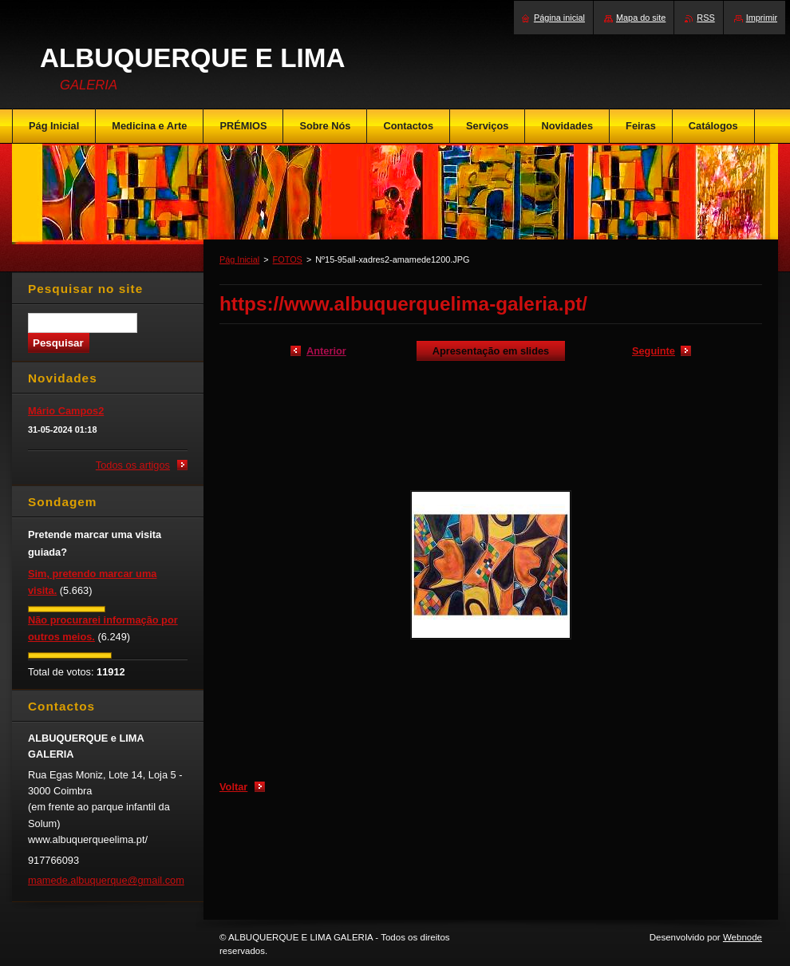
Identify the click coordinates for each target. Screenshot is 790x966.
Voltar (233, 787)
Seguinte (653, 351)
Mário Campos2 (66, 411)
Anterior (326, 351)
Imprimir (761, 17)
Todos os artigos (133, 465)
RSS (705, 17)
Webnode (742, 937)
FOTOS (287, 259)
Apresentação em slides (491, 351)
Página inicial (559, 17)
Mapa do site (641, 17)
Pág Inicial (239, 259)
